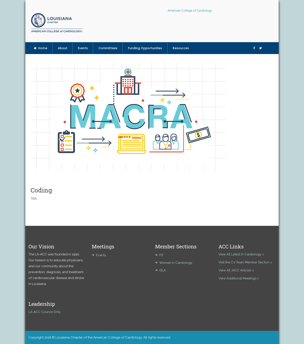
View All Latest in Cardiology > (241, 254)
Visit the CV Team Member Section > (245, 262)
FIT (161, 255)
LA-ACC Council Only (44, 312)
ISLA (162, 270)
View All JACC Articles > (236, 270)
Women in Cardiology (175, 263)
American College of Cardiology (190, 10)
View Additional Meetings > (238, 278)
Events (101, 255)
